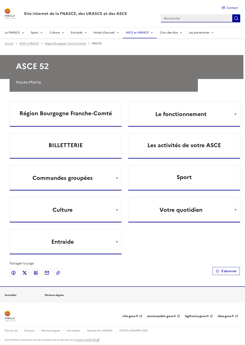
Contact (232, 8)
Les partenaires (199, 33)
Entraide (76, 33)
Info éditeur (74, 330)
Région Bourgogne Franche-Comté (65, 113)
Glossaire (29, 330)
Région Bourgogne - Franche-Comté (65, 43)
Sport (34, 33)
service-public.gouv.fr (161, 316)
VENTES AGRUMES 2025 (133, 330)
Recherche (236, 18)
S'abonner (226, 271)
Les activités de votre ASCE (184, 145)
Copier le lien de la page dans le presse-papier (58, 273)
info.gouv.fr (130, 316)
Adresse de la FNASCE (100, 330)
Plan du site (11, 330)
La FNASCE (12, 33)
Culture (55, 33)
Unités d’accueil (104, 33)
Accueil (9, 43)
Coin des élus (169, 33)
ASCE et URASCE (137, 33)
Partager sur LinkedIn (36, 273)
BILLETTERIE (66, 145)
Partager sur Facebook (14, 273)
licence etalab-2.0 (86, 340)
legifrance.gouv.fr (197, 316)
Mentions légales (50, 330)
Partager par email (47, 273)
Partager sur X (25, 273)
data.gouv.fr (226, 316)
